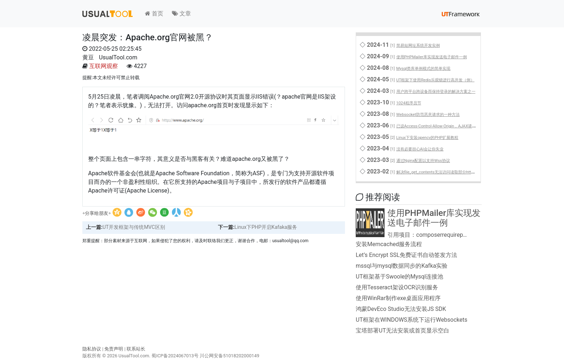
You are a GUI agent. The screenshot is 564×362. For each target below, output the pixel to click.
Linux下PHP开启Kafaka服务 (266, 227)
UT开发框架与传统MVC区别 (134, 227)
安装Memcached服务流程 (389, 244)
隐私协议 (91, 349)
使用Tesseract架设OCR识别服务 (397, 287)
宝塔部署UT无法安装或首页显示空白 (402, 330)
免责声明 (113, 349)
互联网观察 (103, 66)
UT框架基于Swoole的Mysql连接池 (399, 276)
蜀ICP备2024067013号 (175, 355)
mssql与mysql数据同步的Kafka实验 (402, 265)
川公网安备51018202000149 (229, 355)
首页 (154, 13)
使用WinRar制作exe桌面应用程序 (398, 298)
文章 (181, 13)
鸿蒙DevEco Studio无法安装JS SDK (401, 309)
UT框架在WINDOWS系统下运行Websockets (411, 319)
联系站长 (136, 349)
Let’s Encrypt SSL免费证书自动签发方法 (406, 255)
